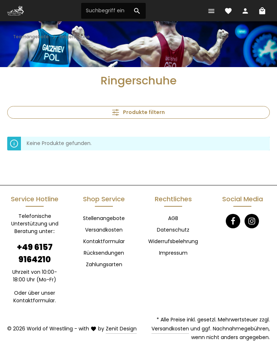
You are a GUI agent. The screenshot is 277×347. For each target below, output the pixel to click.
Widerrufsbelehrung (173, 241)
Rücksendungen (104, 252)
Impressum (173, 252)
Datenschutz (173, 229)
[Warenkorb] (262, 10)
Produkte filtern (138, 112)
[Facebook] (233, 221)
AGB (173, 218)
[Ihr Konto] (245, 10)
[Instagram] (252, 221)
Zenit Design (121, 328)
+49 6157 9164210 (35, 253)
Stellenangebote (104, 218)
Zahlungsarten (104, 264)
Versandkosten (104, 229)
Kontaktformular (34, 300)
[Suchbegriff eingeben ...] (105, 11)
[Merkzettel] (228, 10)
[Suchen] (137, 11)
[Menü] (211, 10)
